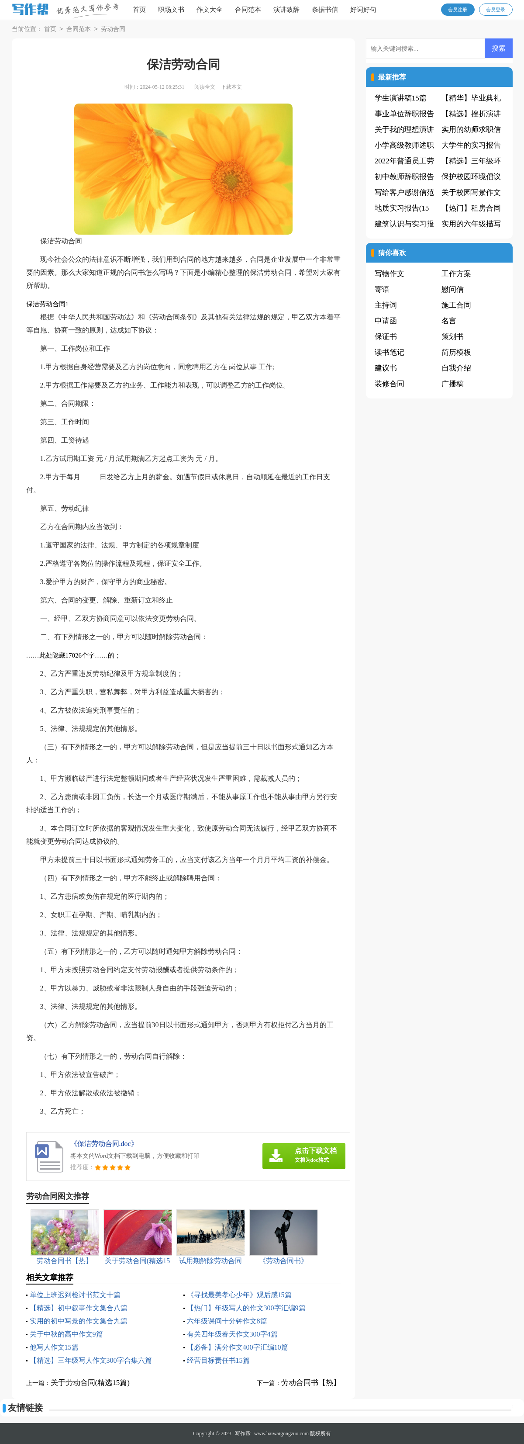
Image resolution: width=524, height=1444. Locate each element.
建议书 (386, 368)
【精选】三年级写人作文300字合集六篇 (91, 1360)
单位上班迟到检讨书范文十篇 (75, 1295)
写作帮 (243, 1433)
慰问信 (452, 289)
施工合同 (456, 305)
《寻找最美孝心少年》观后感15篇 (239, 1295)
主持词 (386, 305)
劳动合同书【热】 (311, 1382)
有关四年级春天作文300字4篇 (232, 1334)
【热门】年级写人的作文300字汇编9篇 (246, 1308)
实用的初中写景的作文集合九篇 (79, 1321)
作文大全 (209, 9)
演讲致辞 (286, 9)
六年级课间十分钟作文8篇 (227, 1321)
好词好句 (363, 9)
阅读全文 (204, 87)
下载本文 (231, 87)
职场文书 (171, 9)
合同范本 (248, 9)
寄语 (382, 289)
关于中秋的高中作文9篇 (66, 1334)
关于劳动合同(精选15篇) (90, 1382)
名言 (448, 321)
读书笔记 (389, 352)
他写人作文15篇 (54, 1347)
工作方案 (456, 274)
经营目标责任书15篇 (218, 1360)
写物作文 (389, 274)
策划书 (452, 336)
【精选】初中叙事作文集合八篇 (79, 1308)
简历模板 (456, 352)
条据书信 (325, 9)
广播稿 (452, 384)
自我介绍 (456, 368)
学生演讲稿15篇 (401, 98)
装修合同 (389, 384)
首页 (139, 9)
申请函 (386, 321)
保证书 (386, 336)
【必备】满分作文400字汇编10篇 (237, 1347)
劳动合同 (113, 29)
